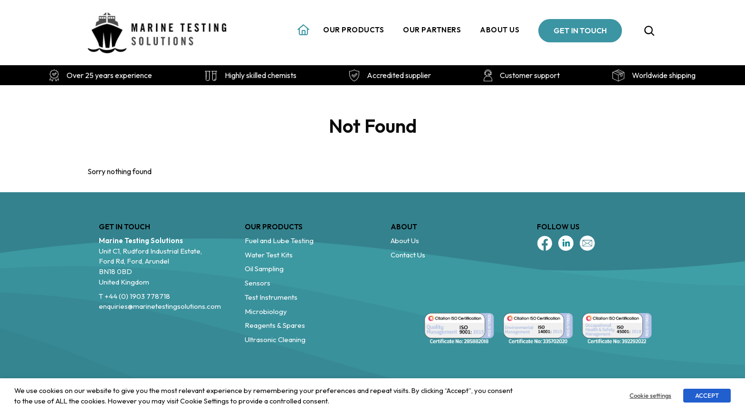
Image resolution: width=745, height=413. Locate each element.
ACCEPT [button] (707, 395)
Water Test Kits (269, 254)
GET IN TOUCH (580, 30)
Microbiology (266, 311)
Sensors (257, 282)
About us (499, 30)
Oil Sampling (264, 268)
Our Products (353, 30)
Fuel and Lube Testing (279, 240)
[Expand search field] (649, 30)
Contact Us (408, 254)
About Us (405, 240)
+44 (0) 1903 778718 (137, 296)
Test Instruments (271, 297)
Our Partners (432, 30)
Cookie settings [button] (650, 395)
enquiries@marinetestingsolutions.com (160, 306)
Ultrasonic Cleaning (275, 339)
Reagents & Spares (275, 325)
